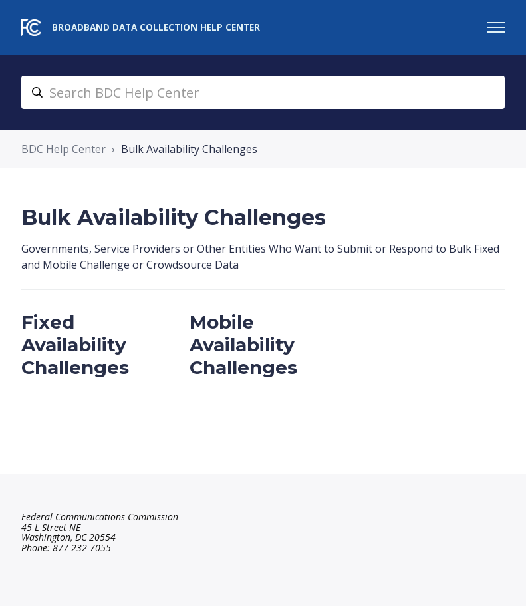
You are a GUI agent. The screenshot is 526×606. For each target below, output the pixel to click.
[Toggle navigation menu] (496, 27)
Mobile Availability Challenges (243, 344)
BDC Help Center (63, 149)
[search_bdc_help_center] (263, 92)
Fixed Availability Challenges (75, 344)
